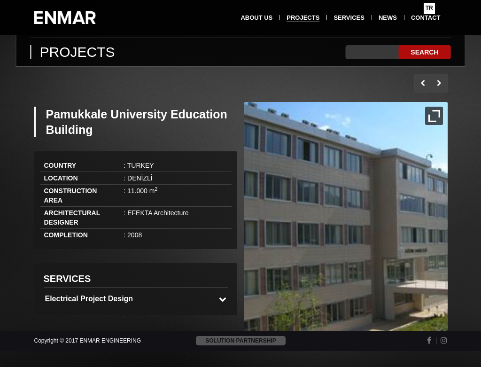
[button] (136, 299)
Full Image (434, 116)
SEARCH (424, 52)
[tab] (136, 299)
